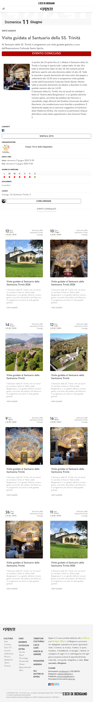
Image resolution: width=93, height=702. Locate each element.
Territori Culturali (38, 640)
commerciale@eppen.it (65, 676)
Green (22, 664)
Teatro (6, 663)
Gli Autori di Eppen (38, 674)
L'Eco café (36, 646)
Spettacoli (8, 660)
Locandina (6, 185)
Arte (6, 642)
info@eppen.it (64, 671)
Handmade (23, 661)
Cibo (21, 639)
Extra (22, 649)
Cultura (8, 639)
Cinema (7, 645)
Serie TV (7, 648)
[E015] (56, 684)
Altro (21, 670)
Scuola (22, 652)
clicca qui (71, 679)
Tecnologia (23, 658)
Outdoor (24, 646)
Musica (7, 657)
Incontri (7, 651)
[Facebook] (3, 130)
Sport (21, 655)
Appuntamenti (24, 667)
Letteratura (8, 654)
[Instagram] (52, 684)
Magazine (38, 661)
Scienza (7, 666)
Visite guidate (9, 31)
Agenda (37, 665)
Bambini (23, 642)
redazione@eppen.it (65, 674)
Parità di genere (38, 653)
